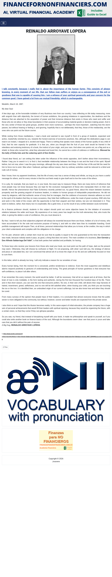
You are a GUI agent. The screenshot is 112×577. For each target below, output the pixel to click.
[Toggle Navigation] (3, 23)
